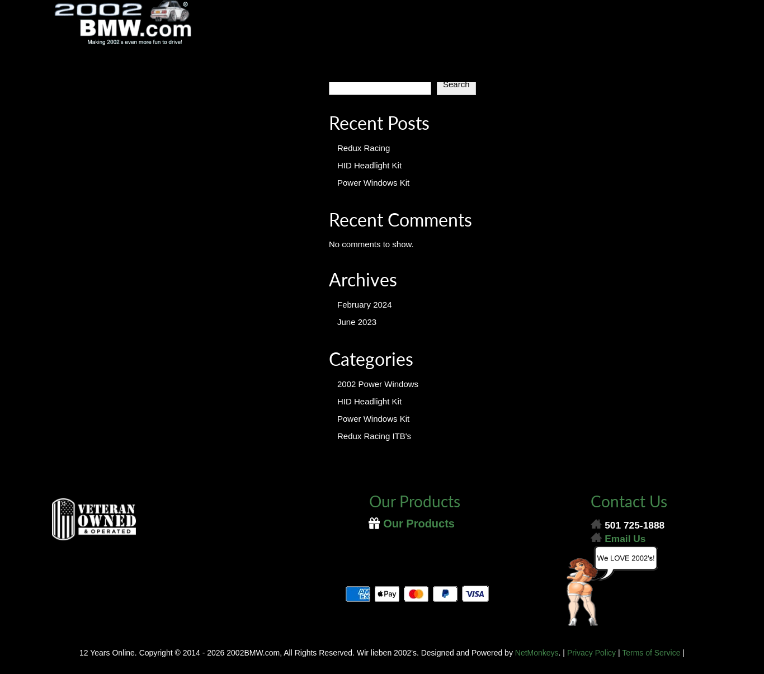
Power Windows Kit (373, 182)
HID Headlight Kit (369, 165)
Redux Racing (363, 148)
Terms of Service (651, 652)
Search (456, 84)
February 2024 (364, 304)
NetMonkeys (537, 652)
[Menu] (382, 68)
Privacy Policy (591, 652)
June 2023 (356, 322)
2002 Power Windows (377, 384)
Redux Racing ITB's (374, 436)
